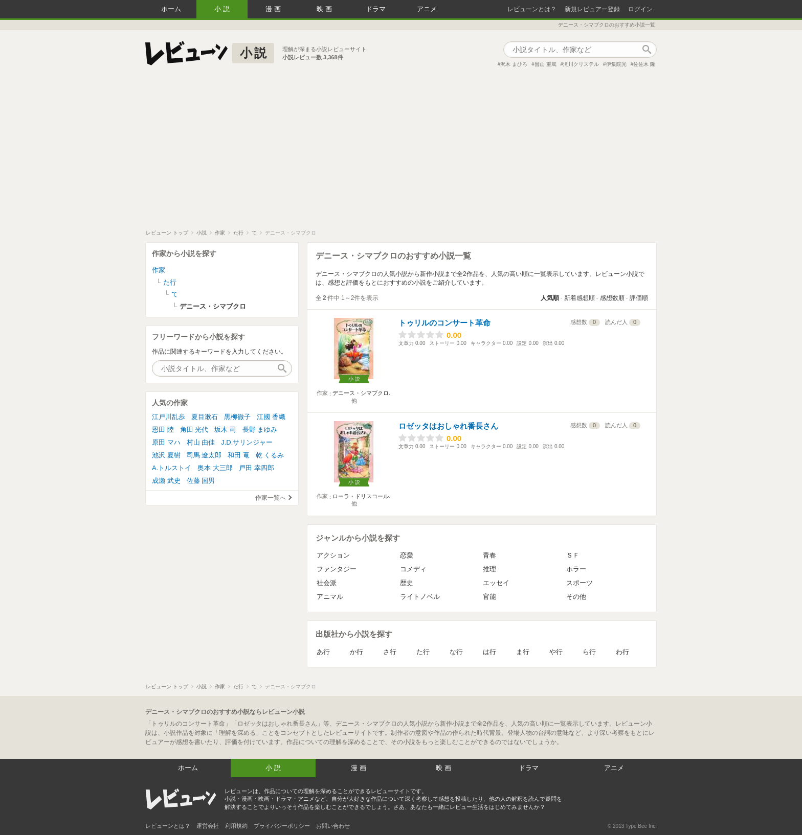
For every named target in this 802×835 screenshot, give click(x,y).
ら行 (589, 652)
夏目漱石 (204, 417)
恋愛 (406, 555)
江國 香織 (271, 417)
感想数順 (612, 297)
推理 (489, 569)
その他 (576, 596)
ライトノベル (420, 596)
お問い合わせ (333, 826)
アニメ (427, 9)
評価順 (639, 297)
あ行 (323, 652)
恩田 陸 (163, 429)
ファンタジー (337, 569)
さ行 (389, 652)
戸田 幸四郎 (256, 468)
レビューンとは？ (531, 9)
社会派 (327, 583)
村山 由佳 (201, 442)
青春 (489, 555)
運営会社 (207, 826)
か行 (356, 652)
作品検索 (646, 49)
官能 (489, 596)
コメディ (413, 569)
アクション (333, 555)
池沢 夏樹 (166, 455)
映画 (325, 9)
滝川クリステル (581, 64)
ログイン (640, 9)
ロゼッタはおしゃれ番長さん (448, 426)
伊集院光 (616, 64)
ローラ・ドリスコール (360, 496)
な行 (456, 652)
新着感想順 (579, 297)
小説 (223, 9)
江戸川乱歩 (168, 417)
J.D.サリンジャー (247, 442)
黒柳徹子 (237, 417)
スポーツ (579, 583)
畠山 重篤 (545, 64)
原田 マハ (166, 442)
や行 (556, 652)
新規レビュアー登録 (592, 9)
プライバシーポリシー (282, 826)
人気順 (550, 297)
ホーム (171, 9)
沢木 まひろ (513, 64)
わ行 (622, 652)
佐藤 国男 (201, 480)
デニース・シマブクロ (360, 393)
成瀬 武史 (166, 480)
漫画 (274, 9)
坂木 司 (225, 429)
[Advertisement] (401, 152)
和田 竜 (239, 455)
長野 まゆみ (260, 429)
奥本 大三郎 (215, 468)
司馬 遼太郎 (204, 455)
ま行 (522, 652)
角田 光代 (194, 429)
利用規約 (236, 826)
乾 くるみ (270, 455)
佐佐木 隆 (644, 64)
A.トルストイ (171, 468)
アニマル (330, 596)
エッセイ (496, 583)
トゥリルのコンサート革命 (444, 322)
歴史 (406, 583)
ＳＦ (573, 555)
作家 (158, 270)
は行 (489, 652)
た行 (423, 652)
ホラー (576, 569)
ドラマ (376, 9)
